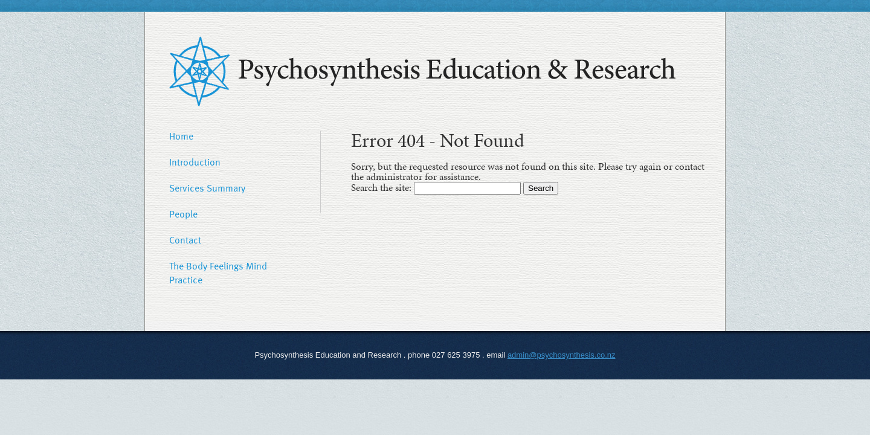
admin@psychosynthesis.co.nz (561, 354)
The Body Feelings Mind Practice (218, 273)
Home (181, 136)
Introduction (195, 162)
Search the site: (382, 187)
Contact (185, 240)
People (183, 214)
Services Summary (207, 188)
